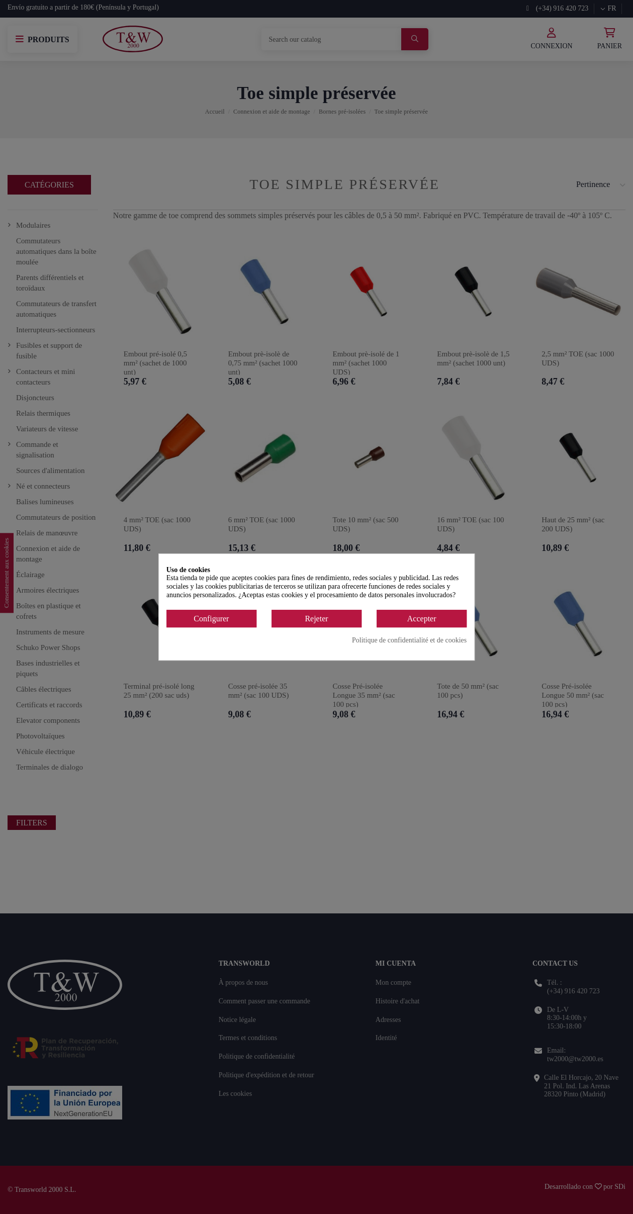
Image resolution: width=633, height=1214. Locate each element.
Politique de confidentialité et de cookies (409, 640)
